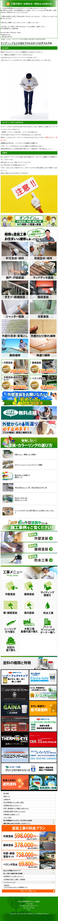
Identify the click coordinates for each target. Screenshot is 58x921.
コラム (9, 39)
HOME (3, 39)
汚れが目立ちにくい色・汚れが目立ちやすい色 (31, 488)
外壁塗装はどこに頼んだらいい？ (13, 876)
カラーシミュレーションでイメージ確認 (28, 465)
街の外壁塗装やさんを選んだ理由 (13, 802)
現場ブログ (6, 796)
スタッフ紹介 (7, 817)
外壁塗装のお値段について (11, 814)
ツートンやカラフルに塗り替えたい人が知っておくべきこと (34, 512)
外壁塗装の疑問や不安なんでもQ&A (14, 811)
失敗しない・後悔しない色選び (25, 454)
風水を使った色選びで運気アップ (22, 476)
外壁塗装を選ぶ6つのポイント (12, 805)
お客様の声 (6, 799)
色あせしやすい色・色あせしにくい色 (21, 499)
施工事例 (6, 793)
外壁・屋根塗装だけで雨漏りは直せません (16, 808)
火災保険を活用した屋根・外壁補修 (14, 879)
